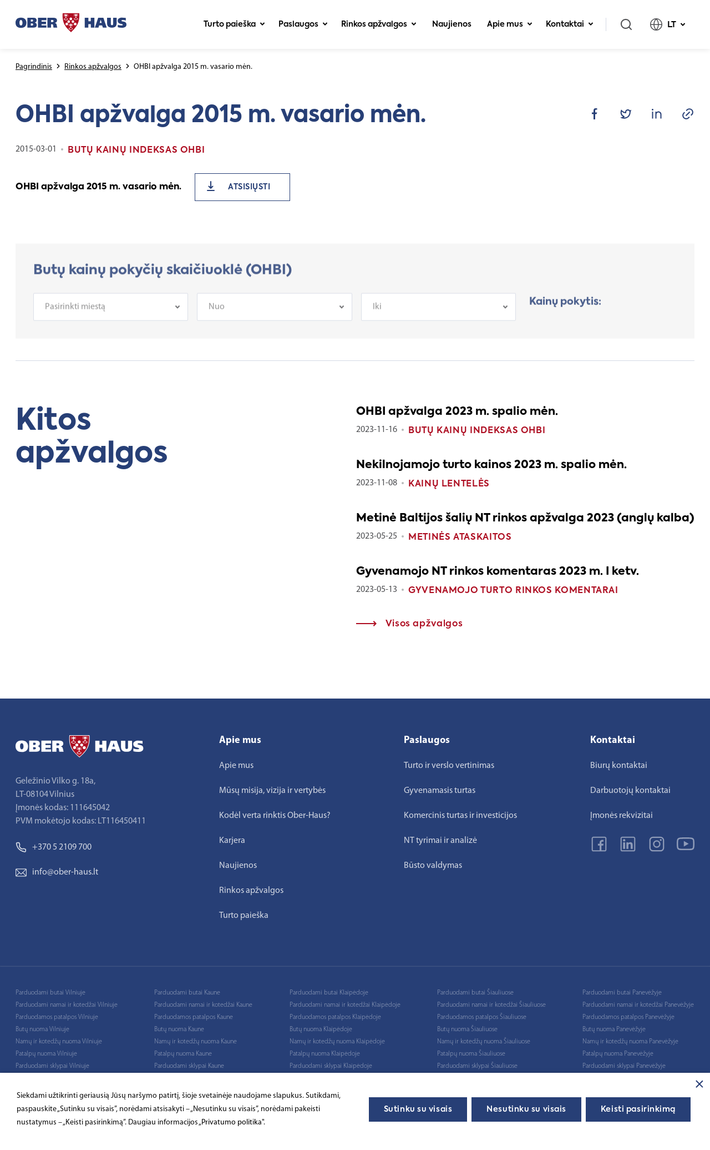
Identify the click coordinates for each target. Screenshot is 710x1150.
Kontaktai (570, 24)
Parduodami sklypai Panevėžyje (624, 1066)
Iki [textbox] (377, 315)
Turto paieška (234, 24)
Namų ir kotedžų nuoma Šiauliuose (483, 1041)
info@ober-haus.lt (57, 872)
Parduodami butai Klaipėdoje (329, 993)
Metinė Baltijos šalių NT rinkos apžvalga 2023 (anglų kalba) (525, 518)
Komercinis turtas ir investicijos (460, 815)
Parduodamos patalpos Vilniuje (57, 1017)
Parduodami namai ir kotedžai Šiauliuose (491, 1005)
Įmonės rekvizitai (621, 815)
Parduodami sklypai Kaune (189, 1066)
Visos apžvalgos (409, 624)
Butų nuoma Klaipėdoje (321, 1029)
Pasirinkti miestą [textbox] (75, 315)
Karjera (232, 840)
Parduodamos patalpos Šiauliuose (481, 1017)
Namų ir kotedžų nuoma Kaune (195, 1041)
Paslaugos (303, 24)
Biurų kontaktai (618, 765)
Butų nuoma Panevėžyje (614, 1029)
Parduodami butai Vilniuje (50, 993)
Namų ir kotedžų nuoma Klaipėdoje (337, 1041)
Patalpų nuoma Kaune (183, 1054)
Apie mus (509, 24)
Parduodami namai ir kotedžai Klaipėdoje (345, 1005)
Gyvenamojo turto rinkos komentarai (513, 590)
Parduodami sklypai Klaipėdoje (331, 1066)
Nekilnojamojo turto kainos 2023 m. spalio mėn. (491, 465)
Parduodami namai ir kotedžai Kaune (203, 1005)
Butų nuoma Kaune (179, 1029)
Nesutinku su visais (526, 1109)
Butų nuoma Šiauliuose (467, 1029)
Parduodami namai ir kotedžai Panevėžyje (638, 1005)
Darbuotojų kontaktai (630, 790)
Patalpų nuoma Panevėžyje (617, 1054)
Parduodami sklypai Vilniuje (52, 1066)
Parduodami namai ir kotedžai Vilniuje (67, 1005)
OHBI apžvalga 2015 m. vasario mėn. (98, 187)
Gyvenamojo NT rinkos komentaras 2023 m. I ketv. (497, 571)
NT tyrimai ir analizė (440, 840)
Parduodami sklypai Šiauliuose (477, 1066)
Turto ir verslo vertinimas (449, 765)
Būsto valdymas (433, 865)
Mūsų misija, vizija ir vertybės (272, 790)
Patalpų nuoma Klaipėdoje (325, 1054)
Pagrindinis (34, 67)
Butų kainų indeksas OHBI (476, 430)
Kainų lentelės (449, 484)
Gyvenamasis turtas (439, 790)
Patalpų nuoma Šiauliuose (471, 1054)
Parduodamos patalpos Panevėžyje (628, 1017)
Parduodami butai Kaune (187, 993)
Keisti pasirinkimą (638, 1109)
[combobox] (110, 315)
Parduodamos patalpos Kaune (193, 1017)
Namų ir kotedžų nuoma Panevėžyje (630, 1041)
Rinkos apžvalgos (379, 24)
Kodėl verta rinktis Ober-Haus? (275, 815)
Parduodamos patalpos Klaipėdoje (335, 1017)
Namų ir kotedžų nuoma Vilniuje (59, 1041)
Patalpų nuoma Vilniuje (46, 1054)
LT (668, 24)
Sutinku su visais (418, 1109)
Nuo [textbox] (217, 315)
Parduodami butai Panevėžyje (622, 993)
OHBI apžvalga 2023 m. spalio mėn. (457, 412)
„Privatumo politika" (231, 1122)
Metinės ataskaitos (460, 537)
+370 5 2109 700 (54, 847)
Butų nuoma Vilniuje (42, 1029)
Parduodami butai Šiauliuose (475, 993)
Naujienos (451, 24)
